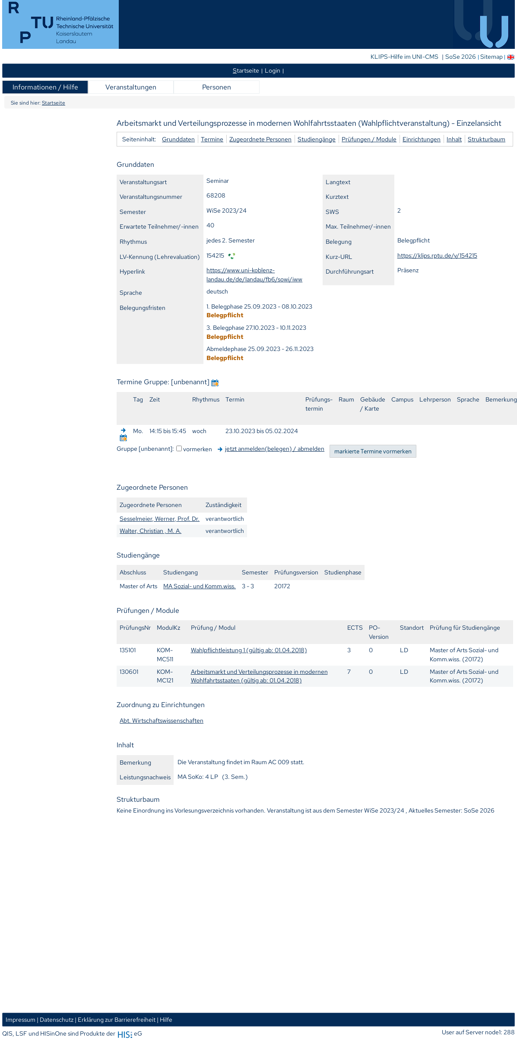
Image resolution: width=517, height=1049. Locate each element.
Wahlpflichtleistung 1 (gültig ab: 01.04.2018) (249, 650)
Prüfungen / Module (369, 139)
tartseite (246, 70)
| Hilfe (164, 1019)
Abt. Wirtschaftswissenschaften (161, 720)
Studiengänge (317, 139)
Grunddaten (178, 139)
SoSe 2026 (461, 57)
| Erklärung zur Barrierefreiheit (115, 1019)
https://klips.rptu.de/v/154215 (437, 255)
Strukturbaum (486, 139)
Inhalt (454, 139)
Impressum (20, 1019)
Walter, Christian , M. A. (150, 530)
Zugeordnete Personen (260, 139)
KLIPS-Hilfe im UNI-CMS (405, 57)
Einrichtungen (422, 139)
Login (272, 70)
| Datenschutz (55, 1019)
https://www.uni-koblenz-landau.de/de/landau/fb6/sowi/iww (254, 274)
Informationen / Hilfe (45, 87)
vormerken (197, 449)
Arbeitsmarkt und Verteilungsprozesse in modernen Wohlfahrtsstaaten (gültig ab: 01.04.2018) (259, 676)
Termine (212, 139)
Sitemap (491, 57)
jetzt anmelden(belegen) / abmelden (274, 448)
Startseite (53, 102)
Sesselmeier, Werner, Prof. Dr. (160, 518)
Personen (216, 87)
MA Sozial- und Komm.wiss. (199, 586)
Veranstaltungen (130, 87)
